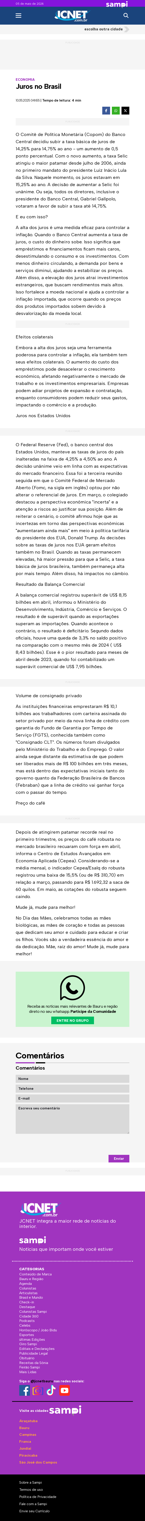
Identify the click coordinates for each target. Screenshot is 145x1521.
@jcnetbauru (42, 1381)
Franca (25, 1441)
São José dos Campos (38, 1462)
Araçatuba (28, 1421)
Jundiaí (25, 1448)
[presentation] (95, 1144)
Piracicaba (28, 1455)
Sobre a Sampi (30, 1482)
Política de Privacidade (37, 1497)
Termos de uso (31, 1489)
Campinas (27, 1434)
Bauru (24, 1428)
